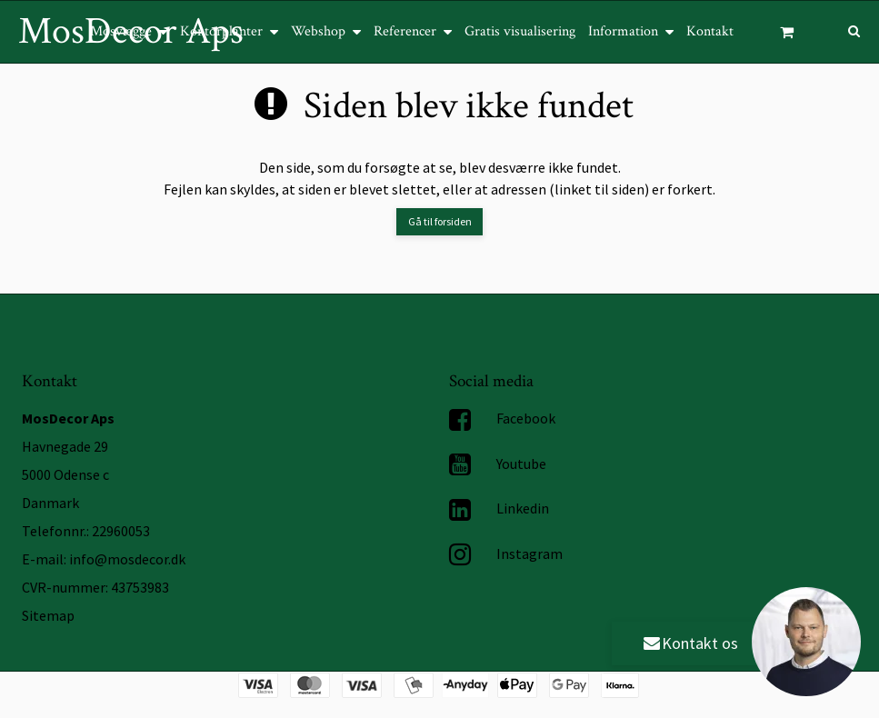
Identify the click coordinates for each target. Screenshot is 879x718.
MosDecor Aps (131, 32)
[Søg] (841, 29)
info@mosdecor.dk (127, 559)
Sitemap (48, 615)
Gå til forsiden (440, 221)
